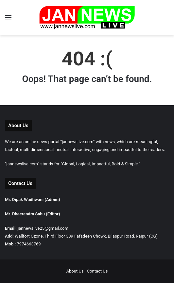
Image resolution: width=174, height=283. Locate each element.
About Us (75, 271)
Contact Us (97, 271)
